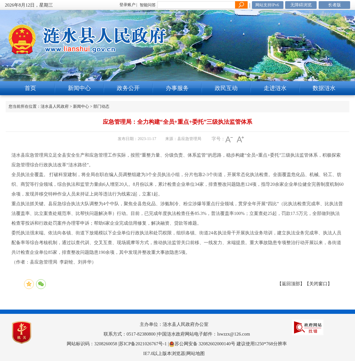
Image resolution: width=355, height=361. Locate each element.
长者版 (334, 5)
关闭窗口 (318, 283)
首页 (30, 88)
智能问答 (148, 5)
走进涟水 (275, 88)
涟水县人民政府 (55, 106)
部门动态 (101, 106)
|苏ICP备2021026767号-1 (142, 343)
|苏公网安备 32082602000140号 (202, 343)
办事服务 (177, 88)
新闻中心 (79, 88)
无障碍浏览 (301, 5)
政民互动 (226, 88)
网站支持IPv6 (267, 5)
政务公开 (128, 88)
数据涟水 (324, 88)
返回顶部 (291, 283)
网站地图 (195, 353)
